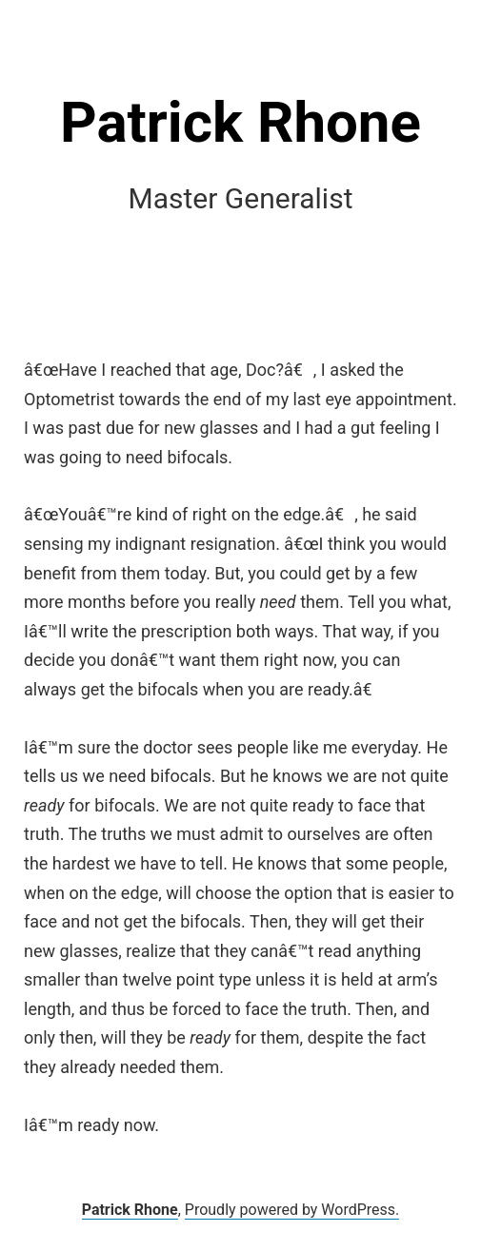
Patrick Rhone (240, 122)
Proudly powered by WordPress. (292, 1210)
